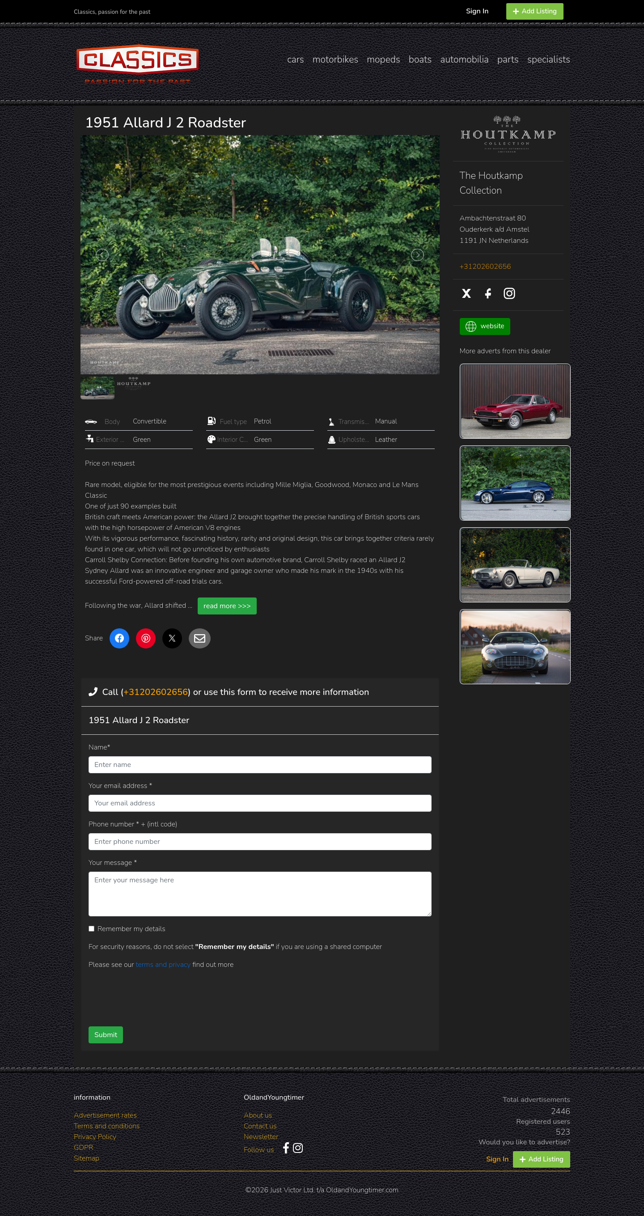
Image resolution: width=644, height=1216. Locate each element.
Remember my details (131, 929)
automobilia (464, 59)
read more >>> (227, 606)
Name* (99, 747)
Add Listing (535, 11)
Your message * (113, 863)
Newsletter (261, 1137)
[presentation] (246, 994)
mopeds (383, 59)
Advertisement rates (105, 1115)
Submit (105, 1035)
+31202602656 (155, 692)
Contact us (260, 1126)
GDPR (83, 1147)
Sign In (477, 11)
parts (508, 59)
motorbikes (335, 59)
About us (258, 1115)
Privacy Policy (95, 1137)
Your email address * (120, 786)
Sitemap (86, 1158)
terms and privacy (164, 965)
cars (295, 59)
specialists (548, 59)
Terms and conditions (107, 1126)
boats (420, 59)
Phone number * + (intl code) (133, 824)
